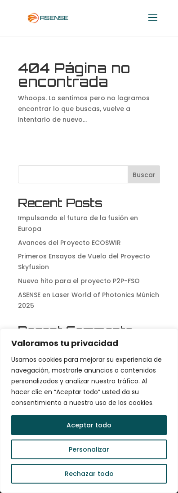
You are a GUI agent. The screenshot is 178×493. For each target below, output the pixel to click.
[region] (89, 411)
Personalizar (89, 449)
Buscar (144, 174)
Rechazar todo (89, 473)
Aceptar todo (89, 425)
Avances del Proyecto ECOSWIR (69, 242)
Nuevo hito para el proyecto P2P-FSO (79, 280)
